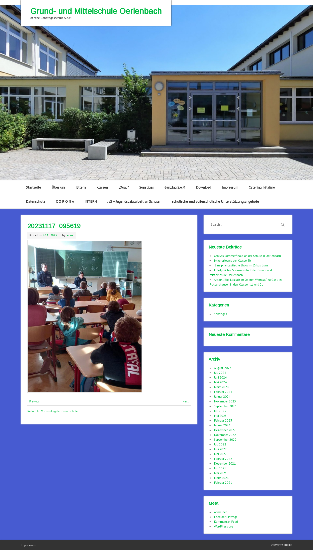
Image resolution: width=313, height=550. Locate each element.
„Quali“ (124, 187)
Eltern (81, 187)
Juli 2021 (220, 468)
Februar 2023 (223, 420)
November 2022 (225, 435)
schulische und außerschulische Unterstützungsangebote (215, 201)
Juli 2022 (220, 444)
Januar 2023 (222, 425)
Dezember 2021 (225, 463)
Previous (34, 401)
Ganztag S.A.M (174, 187)
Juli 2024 (220, 373)
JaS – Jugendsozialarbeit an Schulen (134, 201)
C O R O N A (65, 201)
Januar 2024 (222, 396)
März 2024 (221, 387)
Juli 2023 (220, 411)
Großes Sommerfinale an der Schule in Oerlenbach (247, 256)
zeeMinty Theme (281, 545)
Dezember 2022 (225, 430)
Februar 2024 (223, 392)
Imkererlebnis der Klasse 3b (232, 260)
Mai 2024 (220, 382)
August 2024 (222, 368)
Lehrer (70, 235)
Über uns (58, 187)
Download (203, 187)
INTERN (91, 201)
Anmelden (220, 512)
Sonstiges (146, 187)
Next (186, 401)
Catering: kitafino (262, 187)
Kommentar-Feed (226, 522)
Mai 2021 (220, 473)
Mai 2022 (220, 454)
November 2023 (225, 401)
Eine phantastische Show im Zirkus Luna (241, 265)
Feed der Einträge (226, 517)
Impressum (230, 187)
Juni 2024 (220, 377)
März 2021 (221, 478)
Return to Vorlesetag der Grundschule (52, 411)
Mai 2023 (220, 416)
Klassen (102, 187)
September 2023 (225, 406)
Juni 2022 (220, 449)
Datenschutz (35, 201)
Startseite (33, 187)
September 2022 (225, 439)
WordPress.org (223, 526)
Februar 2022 (223, 459)
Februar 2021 (223, 482)
